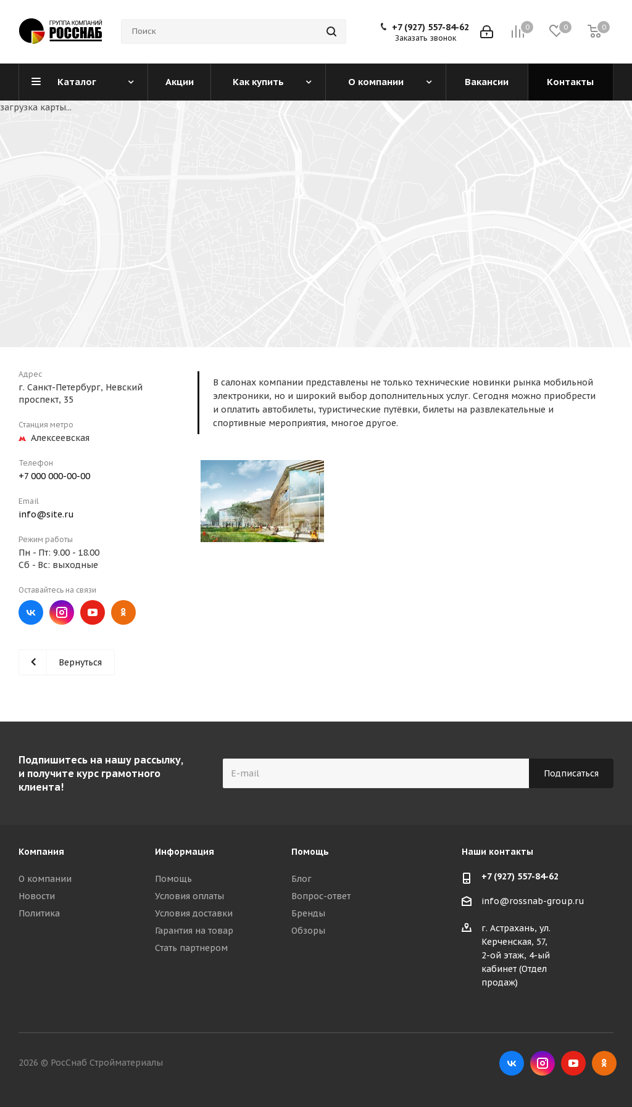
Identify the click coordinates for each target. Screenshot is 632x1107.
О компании (45, 878)
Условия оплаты (189, 896)
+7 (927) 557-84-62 (430, 27)
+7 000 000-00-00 (54, 476)
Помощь (173, 878)
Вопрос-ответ (321, 896)
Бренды (308, 913)
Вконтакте (31, 612)
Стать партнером (191, 947)
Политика (39, 913)
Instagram (61, 612)
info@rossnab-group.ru (532, 901)
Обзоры (308, 930)
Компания (41, 851)
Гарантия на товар (194, 930)
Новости (37, 896)
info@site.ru (46, 514)
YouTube (92, 612)
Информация (184, 851)
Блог (301, 878)
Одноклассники (123, 612)
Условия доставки (194, 913)
